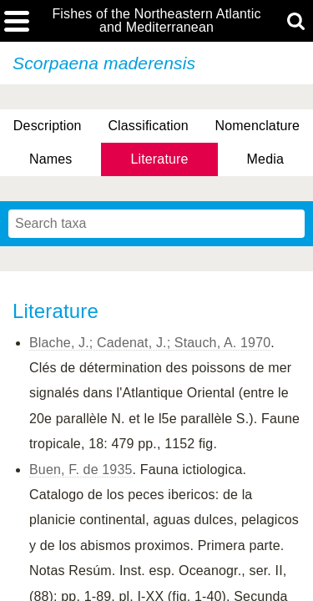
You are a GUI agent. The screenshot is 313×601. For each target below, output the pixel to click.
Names (50, 159)
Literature (159, 159)
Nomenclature (257, 126)
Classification (148, 126)
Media (265, 159)
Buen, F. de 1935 (81, 469)
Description (47, 126)
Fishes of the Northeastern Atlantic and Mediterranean (156, 21)
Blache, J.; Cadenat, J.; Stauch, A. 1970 (149, 343)
